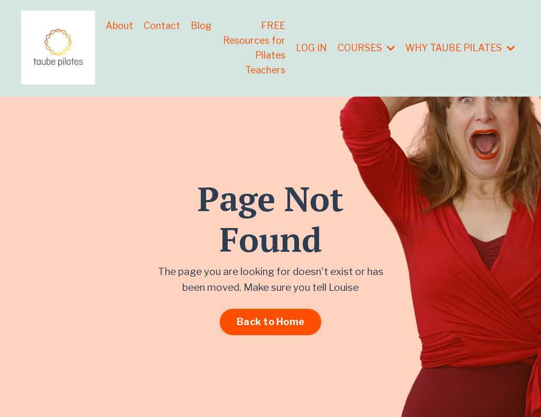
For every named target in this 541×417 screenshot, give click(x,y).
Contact (162, 25)
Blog (201, 25)
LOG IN (308, 47)
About (119, 25)
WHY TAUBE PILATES (459, 47)
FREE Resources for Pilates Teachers (258, 48)
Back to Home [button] (270, 322)
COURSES (364, 47)
